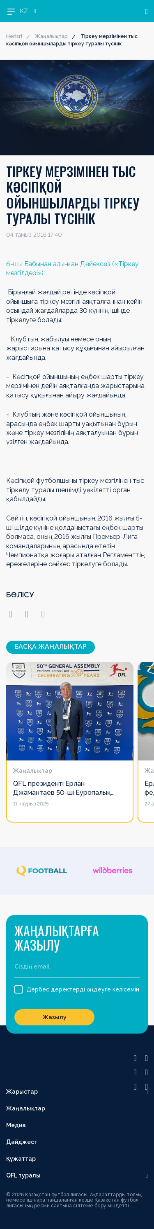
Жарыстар (22, 1091)
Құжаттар (21, 1158)
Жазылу (55, 1017)
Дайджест (21, 1142)
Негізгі (14, 36)
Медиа (16, 1125)
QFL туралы (23, 1175)
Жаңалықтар (51, 36)
